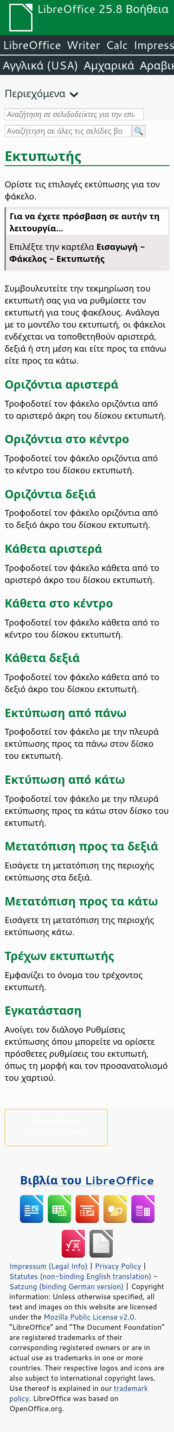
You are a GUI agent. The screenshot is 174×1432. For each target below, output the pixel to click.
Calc (117, 45)
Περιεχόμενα (35, 93)
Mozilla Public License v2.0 (89, 1317)
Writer (83, 45)
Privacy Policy (118, 1266)
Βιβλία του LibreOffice (87, 1180)
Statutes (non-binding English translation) (80, 1276)
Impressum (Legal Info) (48, 1266)
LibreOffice (32, 45)
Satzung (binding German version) (66, 1286)
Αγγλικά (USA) (40, 65)
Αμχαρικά (109, 65)
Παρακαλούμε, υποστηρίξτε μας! (56, 1125)
